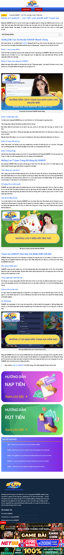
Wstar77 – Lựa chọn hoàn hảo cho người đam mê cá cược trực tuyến (28, 461)
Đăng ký (38, 9)
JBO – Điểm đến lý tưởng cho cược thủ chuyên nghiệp (24, 444)
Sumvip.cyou (21, 482)
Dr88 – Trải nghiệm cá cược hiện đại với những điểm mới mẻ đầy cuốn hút (29, 455)
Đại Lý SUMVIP (18, 365)
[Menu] (2, 4)
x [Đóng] (3, 522)
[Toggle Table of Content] (59, 34)
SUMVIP (4, 15)
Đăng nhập (26, 9)
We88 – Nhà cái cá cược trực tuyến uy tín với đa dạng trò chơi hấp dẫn (29, 450)
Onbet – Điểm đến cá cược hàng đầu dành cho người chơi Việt (26, 466)
